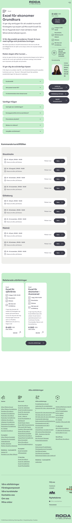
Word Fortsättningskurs (25, 444)
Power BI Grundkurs (24, 431)
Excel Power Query (24, 423)
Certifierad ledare (40, 451)
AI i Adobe (4, 428)
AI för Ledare (59, 413)
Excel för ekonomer (24, 412)
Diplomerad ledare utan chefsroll (45, 455)
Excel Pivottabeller (24, 466)
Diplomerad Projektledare (43, 447)
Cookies (35, 520)
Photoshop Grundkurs (8, 424)
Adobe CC (4, 452)
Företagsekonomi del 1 (42, 423)
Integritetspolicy (28, 520)
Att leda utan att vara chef (43, 415)
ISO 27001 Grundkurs (62, 428)
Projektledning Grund (41, 404)
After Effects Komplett (8, 437)
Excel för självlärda (24, 408)
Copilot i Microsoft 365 (25, 429)
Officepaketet (22, 453)
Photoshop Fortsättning (8, 426)
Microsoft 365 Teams (24, 427)
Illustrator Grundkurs (7, 415)
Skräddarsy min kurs (57, 94)
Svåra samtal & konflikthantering (45, 421)
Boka (58, 161)
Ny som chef (39, 427)
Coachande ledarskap (42, 419)
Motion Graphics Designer (9, 446)
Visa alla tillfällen (57, 21)
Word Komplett (23, 440)
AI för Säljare (59, 415)
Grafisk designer (6, 443)
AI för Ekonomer (61, 409)
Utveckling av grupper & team (44, 430)
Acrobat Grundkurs (7, 431)
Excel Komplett (22, 451)
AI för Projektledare (62, 411)
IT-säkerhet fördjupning (63, 430)
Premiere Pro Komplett (8, 439)
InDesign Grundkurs (7, 420)
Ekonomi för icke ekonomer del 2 (45, 412)
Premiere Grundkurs (7, 411)
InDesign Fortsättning (7, 422)
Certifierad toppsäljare (42, 453)
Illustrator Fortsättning (8, 418)
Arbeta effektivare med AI (63, 407)
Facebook (52, 486)
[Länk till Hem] (34, 2)
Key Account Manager (42, 438)
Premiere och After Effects (9, 454)
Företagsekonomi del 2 (42, 425)
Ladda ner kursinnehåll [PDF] (57, 87)
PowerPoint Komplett (24, 433)
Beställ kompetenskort (57, 100)
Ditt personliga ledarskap (43, 432)
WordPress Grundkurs (62, 439)
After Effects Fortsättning (9, 409)
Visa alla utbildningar (34, 343)
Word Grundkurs (23, 442)
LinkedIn (51, 488)
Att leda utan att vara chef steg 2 (45, 417)
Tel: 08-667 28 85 (66, 74)
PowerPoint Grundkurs (25, 436)
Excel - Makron (22, 416)
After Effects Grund (7, 407)
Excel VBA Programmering (26, 425)
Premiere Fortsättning (8, 413)
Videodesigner (5, 441)
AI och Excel (59, 417)
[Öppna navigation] (70, 2)
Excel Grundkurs (23, 405)
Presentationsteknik (41, 440)
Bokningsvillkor (19, 520)
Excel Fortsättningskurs (25, 410)
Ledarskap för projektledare (43, 406)
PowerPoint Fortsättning (25, 438)
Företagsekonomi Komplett (43, 449)
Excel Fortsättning (23, 464)
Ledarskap (38, 462)
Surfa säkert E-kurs (61, 432)
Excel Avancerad (23, 414)
